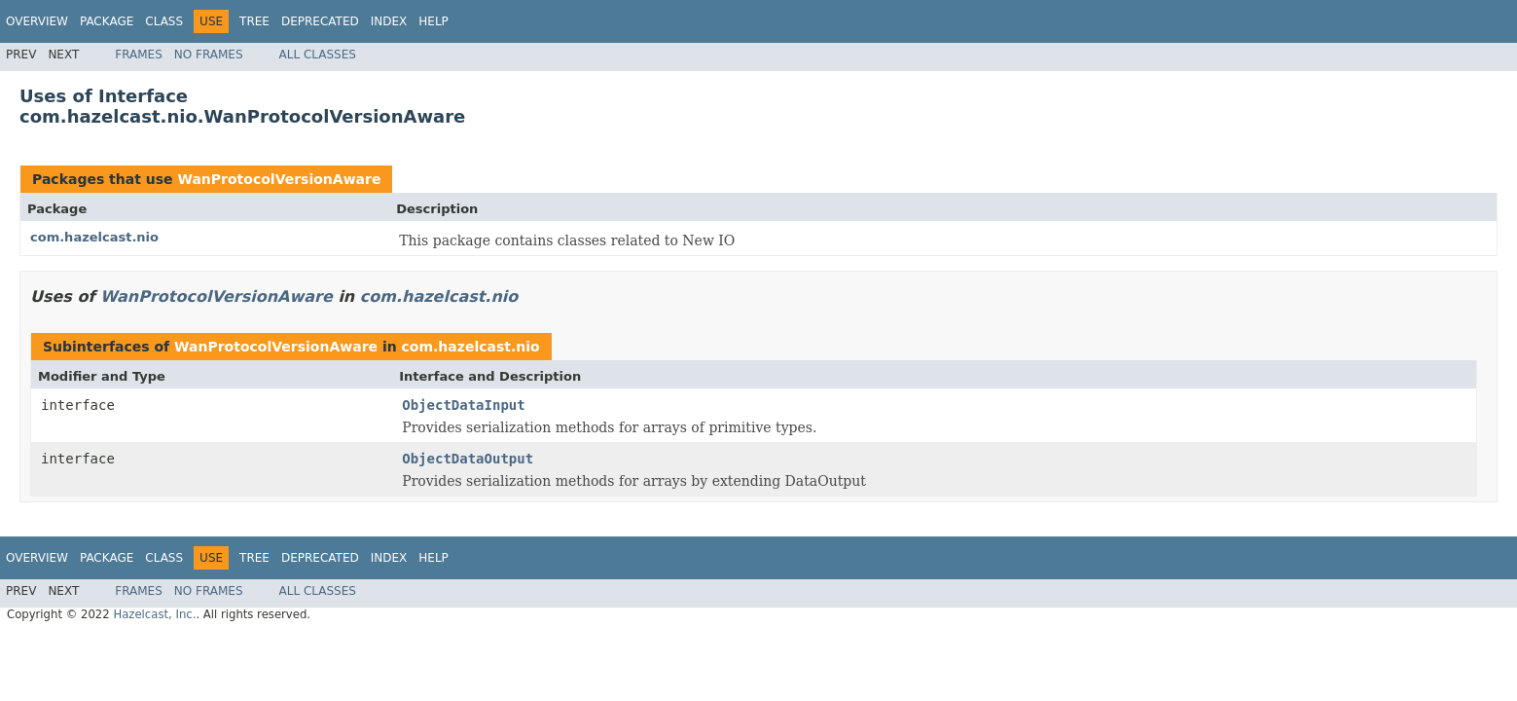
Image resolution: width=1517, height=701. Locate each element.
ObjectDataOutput (467, 458)
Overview (37, 21)
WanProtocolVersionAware (278, 179)
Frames (139, 54)
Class (164, 21)
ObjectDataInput (463, 405)
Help (433, 21)
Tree (254, 21)
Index (389, 21)
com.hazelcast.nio (94, 237)
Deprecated (320, 21)
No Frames (208, 54)
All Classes (317, 54)
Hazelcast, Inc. (154, 614)
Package (106, 21)
